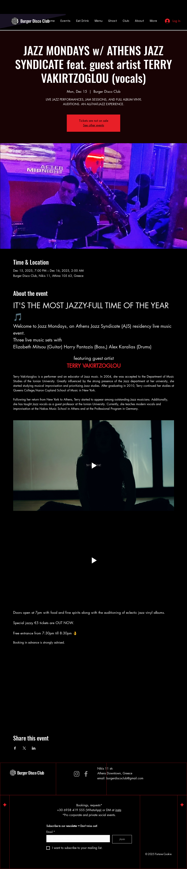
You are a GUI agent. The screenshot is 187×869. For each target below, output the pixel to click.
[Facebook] (86, 774)
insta (118, 810)
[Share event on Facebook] (15, 748)
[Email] (77, 838)
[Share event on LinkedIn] (33, 748)
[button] (93, 560)
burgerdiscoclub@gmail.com (124, 778)
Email (50, 831)
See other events (93, 125)
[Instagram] (76, 774)
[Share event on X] (24, 748)
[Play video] (93, 465)
